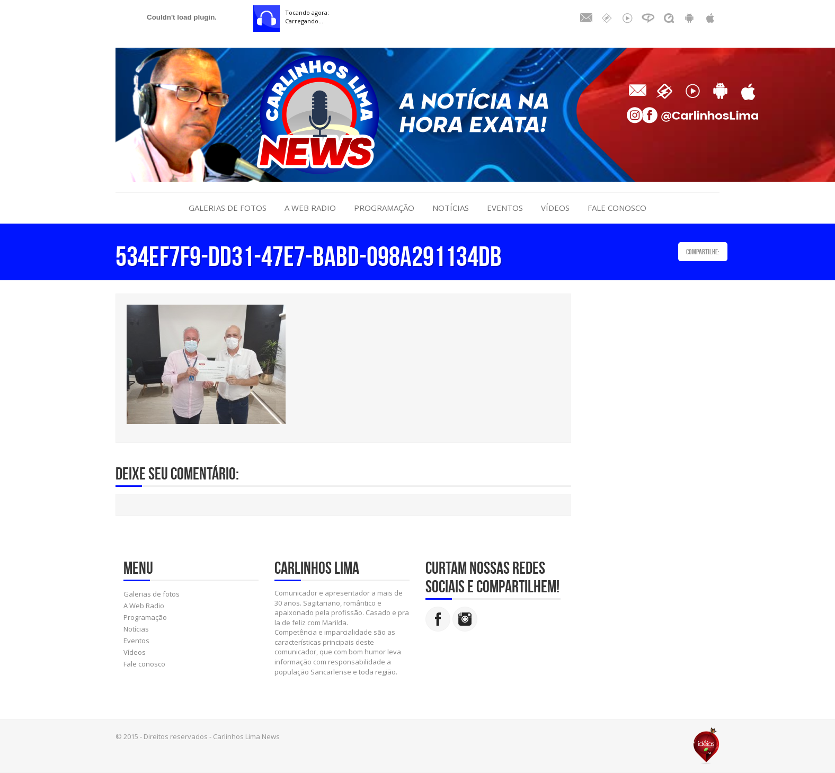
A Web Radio (310, 207)
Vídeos (555, 207)
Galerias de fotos (228, 207)
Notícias (450, 207)
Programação (384, 207)
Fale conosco (617, 207)
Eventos (505, 207)
